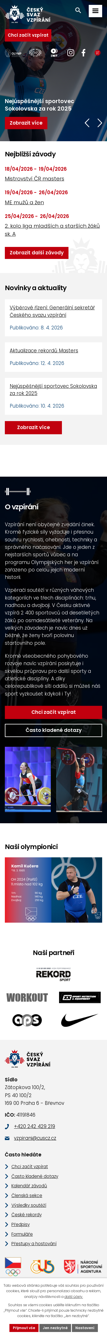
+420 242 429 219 (34, 1126)
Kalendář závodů (29, 1186)
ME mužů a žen (24, 202)
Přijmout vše (24, 1327)
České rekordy (26, 1215)
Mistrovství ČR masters (34, 178)
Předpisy (20, 1224)
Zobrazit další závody (37, 252)
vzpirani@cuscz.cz (35, 1138)
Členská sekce (26, 1195)
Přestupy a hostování (33, 1244)
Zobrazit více (33, 427)
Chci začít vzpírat (28, 35)
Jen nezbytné (55, 1327)
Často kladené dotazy (54, 730)
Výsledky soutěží (28, 1205)
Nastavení (84, 1327)
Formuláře (22, 1234)
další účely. (73, 1296)
